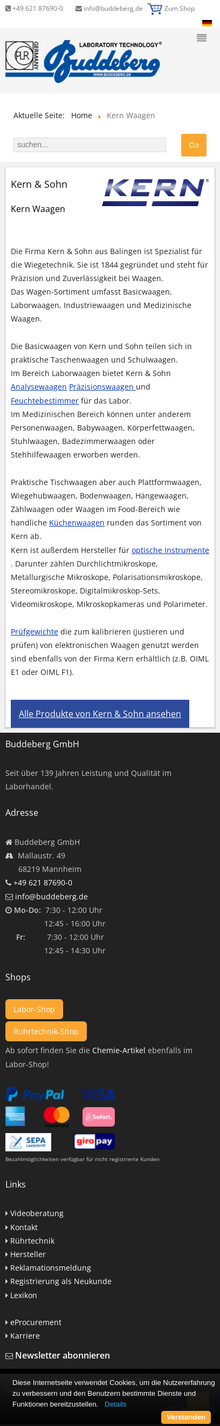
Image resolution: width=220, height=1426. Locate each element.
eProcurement (35, 1322)
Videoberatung (37, 1213)
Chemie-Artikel (119, 1050)
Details (116, 1404)
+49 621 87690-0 (34, 8)
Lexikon (23, 1295)
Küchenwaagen (77, 522)
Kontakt (24, 1227)
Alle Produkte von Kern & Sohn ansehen (100, 714)
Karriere (25, 1336)
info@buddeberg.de (109, 8)
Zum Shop (179, 8)
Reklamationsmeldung (50, 1268)
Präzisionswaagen (102, 386)
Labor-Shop (34, 1009)
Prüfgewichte (34, 631)
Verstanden (186, 1417)
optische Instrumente (170, 550)
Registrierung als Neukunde (61, 1281)
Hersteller (28, 1254)
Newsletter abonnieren (62, 1355)
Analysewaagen (39, 386)
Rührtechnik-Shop (46, 1031)
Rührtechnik (32, 1241)
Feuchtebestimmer (45, 400)
